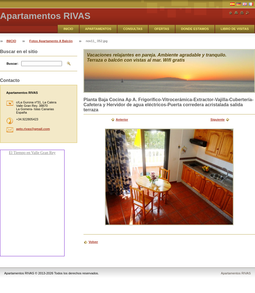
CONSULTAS (132, 29)
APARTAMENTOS (98, 29)
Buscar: (12, 63)
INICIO (68, 29)
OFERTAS (161, 29)
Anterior (122, 119)
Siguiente (217, 119)
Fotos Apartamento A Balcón (51, 41)
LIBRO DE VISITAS (235, 29)
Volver (93, 242)
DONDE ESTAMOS (195, 29)
